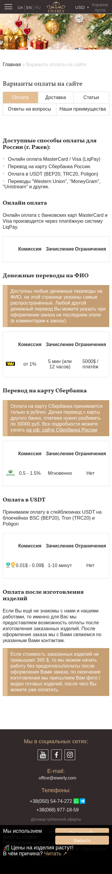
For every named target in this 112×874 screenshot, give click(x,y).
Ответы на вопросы (29, 109)
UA (20, 7)
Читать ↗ (55, 854)
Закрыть (82, 840)
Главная (12, 64)
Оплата (20, 97)
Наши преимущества (82, 109)
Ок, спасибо (82, 832)
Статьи (91, 97)
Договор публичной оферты (56, 819)
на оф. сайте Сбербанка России (61, 429)
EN (29, 7)
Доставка (55, 97)
